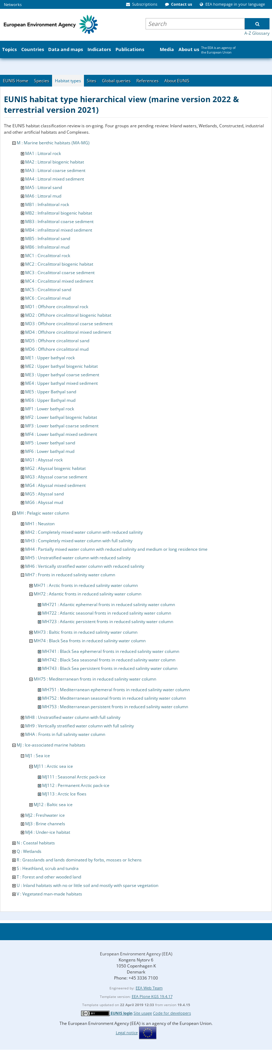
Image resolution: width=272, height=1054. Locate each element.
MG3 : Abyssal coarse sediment (56, 477)
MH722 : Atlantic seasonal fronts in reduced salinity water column (106, 613)
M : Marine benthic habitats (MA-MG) (53, 143)
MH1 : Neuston (40, 524)
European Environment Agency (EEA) (136, 954)
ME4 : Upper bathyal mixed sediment (61, 383)
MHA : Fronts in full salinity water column (65, 734)
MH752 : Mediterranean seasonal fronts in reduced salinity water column (114, 698)
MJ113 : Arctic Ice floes (64, 794)
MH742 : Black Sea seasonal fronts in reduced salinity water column (108, 660)
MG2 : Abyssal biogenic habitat (55, 468)
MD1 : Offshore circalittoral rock (56, 307)
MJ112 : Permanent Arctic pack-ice (75, 785)
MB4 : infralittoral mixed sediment (58, 230)
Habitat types (68, 81)
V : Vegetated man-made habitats (49, 894)
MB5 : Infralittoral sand (47, 238)
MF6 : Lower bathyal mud (49, 451)
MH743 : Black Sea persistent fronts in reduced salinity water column (109, 668)
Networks (13, 4)
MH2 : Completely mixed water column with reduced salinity (84, 532)
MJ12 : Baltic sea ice (53, 804)
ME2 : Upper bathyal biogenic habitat (61, 366)
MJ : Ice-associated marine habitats (51, 745)
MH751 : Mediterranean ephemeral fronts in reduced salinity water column (116, 690)
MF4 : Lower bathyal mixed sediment (61, 434)
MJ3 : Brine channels (45, 824)
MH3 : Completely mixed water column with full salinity (78, 541)
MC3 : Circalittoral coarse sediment (60, 273)
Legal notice (127, 1032)
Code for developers (172, 1013)
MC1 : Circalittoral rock (47, 256)
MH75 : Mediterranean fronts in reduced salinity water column (95, 679)
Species (41, 81)
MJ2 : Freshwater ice (45, 815)
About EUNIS (176, 81)
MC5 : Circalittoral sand (48, 290)
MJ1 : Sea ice (37, 756)
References (147, 81)
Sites (91, 81)
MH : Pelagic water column (43, 513)
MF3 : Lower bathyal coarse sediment (61, 426)
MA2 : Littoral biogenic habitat (54, 162)
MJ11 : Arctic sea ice (53, 766)
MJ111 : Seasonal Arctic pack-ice (74, 777)
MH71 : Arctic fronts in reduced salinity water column (86, 585)
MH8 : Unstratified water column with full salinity (72, 717)
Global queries (116, 81)
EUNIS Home (15, 81)
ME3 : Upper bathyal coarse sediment (62, 375)
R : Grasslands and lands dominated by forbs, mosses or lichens (79, 860)
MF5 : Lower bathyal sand (50, 443)
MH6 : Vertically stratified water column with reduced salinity (84, 566)
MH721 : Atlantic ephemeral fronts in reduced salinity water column (108, 604)
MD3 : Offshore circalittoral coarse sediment (69, 324)
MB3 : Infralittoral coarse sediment (59, 221)
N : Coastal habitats (36, 843)
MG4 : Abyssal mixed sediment (55, 485)
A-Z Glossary (257, 33)
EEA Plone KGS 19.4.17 (152, 996)
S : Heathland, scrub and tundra (48, 868)
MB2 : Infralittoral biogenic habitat (58, 213)
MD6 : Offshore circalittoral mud (57, 349)
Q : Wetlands (29, 851)
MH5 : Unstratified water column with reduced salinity (78, 558)
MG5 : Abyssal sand (44, 494)
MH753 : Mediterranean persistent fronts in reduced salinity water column (115, 707)
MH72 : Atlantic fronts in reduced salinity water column (87, 594)
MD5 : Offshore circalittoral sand (57, 341)
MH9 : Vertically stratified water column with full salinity (79, 726)
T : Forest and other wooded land (49, 877)
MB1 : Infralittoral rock (47, 204)
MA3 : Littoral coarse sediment (55, 170)
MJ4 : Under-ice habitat (47, 832)
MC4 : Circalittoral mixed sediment (59, 281)
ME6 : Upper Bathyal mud (50, 400)
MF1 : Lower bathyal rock (49, 409)
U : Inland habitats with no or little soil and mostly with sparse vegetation (87, 885)
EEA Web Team (149, 988)
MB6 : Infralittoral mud (47, 247)
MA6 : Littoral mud (43, 196)
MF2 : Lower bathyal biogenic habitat (61, 417)
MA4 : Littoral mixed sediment (54, 179)
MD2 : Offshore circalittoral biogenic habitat (68, 315)
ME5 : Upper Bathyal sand (50, 392)
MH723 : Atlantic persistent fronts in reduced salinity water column (107, 621)
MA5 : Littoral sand (43, 187)
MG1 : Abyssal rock (44, 460)
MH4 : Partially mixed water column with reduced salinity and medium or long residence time (116, 549)
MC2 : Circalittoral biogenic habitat (59, 264)
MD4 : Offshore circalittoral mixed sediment (68, 332)
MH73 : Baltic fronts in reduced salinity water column (85, 632)
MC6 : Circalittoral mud (47, 298)
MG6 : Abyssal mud (44, 502)
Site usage (143, 1013)
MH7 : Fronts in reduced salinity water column (70, 575)
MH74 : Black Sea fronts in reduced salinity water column (90, 641)
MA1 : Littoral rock (43, 153)
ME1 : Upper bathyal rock (50, 358)
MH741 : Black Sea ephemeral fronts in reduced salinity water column (110, 651)
